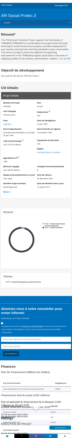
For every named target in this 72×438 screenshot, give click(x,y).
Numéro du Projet (11, 103)
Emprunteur (43, 111)
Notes (6, 192)
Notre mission (7, 5)
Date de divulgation (46, 120)
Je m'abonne (11, 353)
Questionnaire (60, 428)
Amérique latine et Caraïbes (48, 152)
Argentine (7, 124)
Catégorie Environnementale (50, 166)
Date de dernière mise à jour (50, 183)
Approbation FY (11, 157)
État (39, 103)
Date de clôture (44, 175)
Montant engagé (11, 166)
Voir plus (64, 58)
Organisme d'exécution (48, 140)
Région (40, 148)
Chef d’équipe (9, 111)
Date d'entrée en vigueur (49, 129)
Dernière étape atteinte (14, 183)
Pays (5, 120)
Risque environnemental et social (19, 175)
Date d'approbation (12, 129)
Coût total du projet (13, 140)
